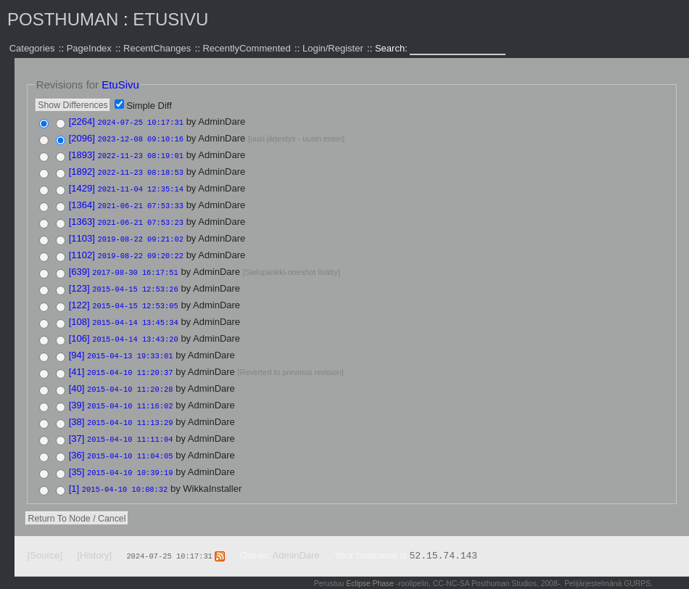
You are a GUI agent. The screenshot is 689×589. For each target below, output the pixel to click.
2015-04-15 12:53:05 (135, 297)
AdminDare (296, 538)
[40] (77, 376)
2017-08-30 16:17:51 (135, 265)
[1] (74, 472)
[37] (77, 424)
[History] (94, 538)
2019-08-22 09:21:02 (140, 233)
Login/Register (332, 48)
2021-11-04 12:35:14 (140, 186)
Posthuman (62, 19)
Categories (32, 48)
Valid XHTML (502, 581)
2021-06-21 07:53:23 (140, 218)
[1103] (82, 233)
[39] (77, 392)
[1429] (82, 185)
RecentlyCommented (246, 48)
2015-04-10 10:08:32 (125, 473)
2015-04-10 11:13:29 (130, 409)
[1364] (82, 201)
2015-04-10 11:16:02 (130, 393)
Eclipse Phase (370, 567)
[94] (77, 344)
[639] (79, 265)
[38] (77, 408)
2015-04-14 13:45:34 (135, 313)
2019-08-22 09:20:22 (140, 249)
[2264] (82, 121)
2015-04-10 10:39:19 (130, 457)
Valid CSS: (549, 581)
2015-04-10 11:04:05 (130, 441)
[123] (79, 281)
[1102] (82, 249)
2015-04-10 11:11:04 (130, 425)
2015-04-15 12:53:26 (135, 281)
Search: (392, 48)
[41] (77, 360)
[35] (77, 456)
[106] (79, 329)
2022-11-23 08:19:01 (140, 154)
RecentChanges (157, 48)
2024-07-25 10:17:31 (140, 122)
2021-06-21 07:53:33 (140, 202)
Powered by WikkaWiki (614, 581)
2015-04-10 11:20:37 (130, 361)
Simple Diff (149, 105)
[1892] (82, 169)
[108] (79, 313)
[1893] (82, 153)
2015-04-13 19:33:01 (130, 345)
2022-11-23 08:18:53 (140, 170)
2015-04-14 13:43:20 (135, 329)
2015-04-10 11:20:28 (130, 377)
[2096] (82, 137)
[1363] (82, 217)
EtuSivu (170, 19)
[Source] (45, 538)
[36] (77, 440)
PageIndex (89, 48)
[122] (79, 297)
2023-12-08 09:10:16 (140, 138)
